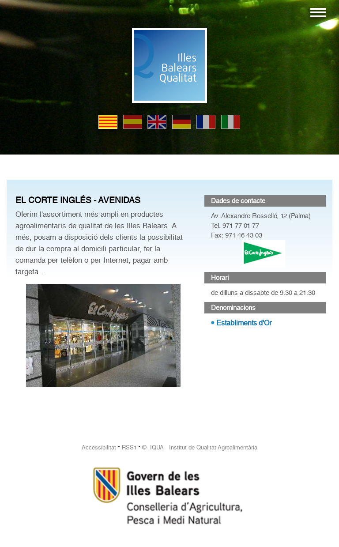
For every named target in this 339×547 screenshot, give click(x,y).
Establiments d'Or (243, 323)
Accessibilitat (99, 447)
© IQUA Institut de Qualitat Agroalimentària (199, 447)
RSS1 (129, 447)
